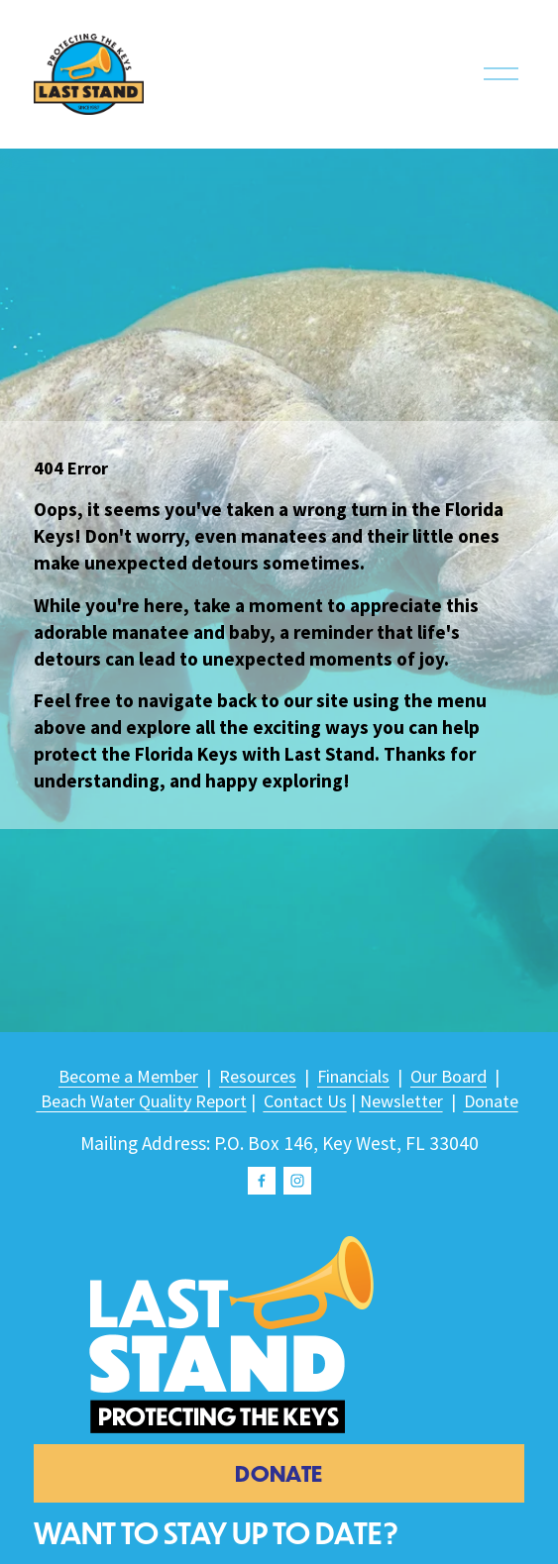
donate (279, 1473)
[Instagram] (297, 1181)
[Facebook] (262, 1181)
